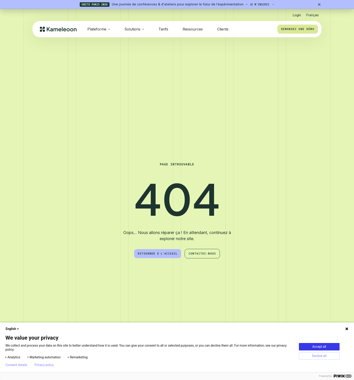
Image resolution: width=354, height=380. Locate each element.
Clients (222, 29)
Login (297, 15)
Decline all (319, 356)
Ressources (193, 29)
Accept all (319, 346)
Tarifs (163, 29)
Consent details (16, 365)
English (13, 329)
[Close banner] (319, 4)
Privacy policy (44, 365)
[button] (312, 13)
